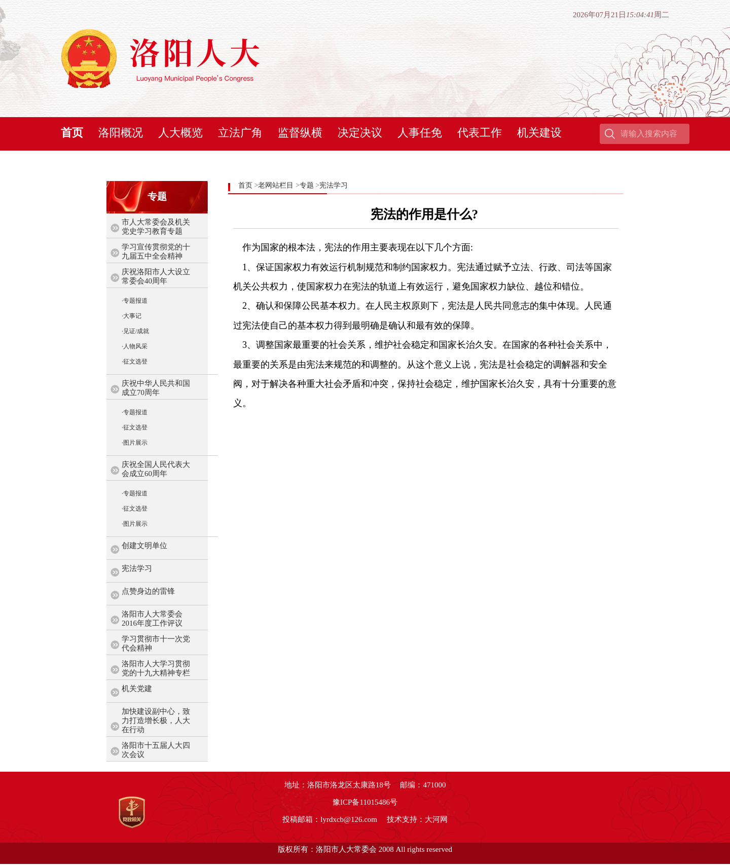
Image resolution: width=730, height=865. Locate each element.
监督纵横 (300, 132)
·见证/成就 (135, 331)
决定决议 (360, 132)
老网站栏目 (276, 185)
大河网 (436, 819)
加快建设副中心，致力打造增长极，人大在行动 (156, 720)
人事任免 (419, 132)
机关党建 (137, 688)
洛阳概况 (120, 132)
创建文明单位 (144, 546)
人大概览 (180, 132)
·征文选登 (135, 361)
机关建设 (539, 132)
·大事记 (131, 315)
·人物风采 (135, 346)
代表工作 (479, 132)
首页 (72, 132)
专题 (307, 185)
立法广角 (240, 132)
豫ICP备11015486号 (365, 802)
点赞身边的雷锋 (148, 591)
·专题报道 (135, 300)
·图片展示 (135, 442)
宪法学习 (137, 568)
